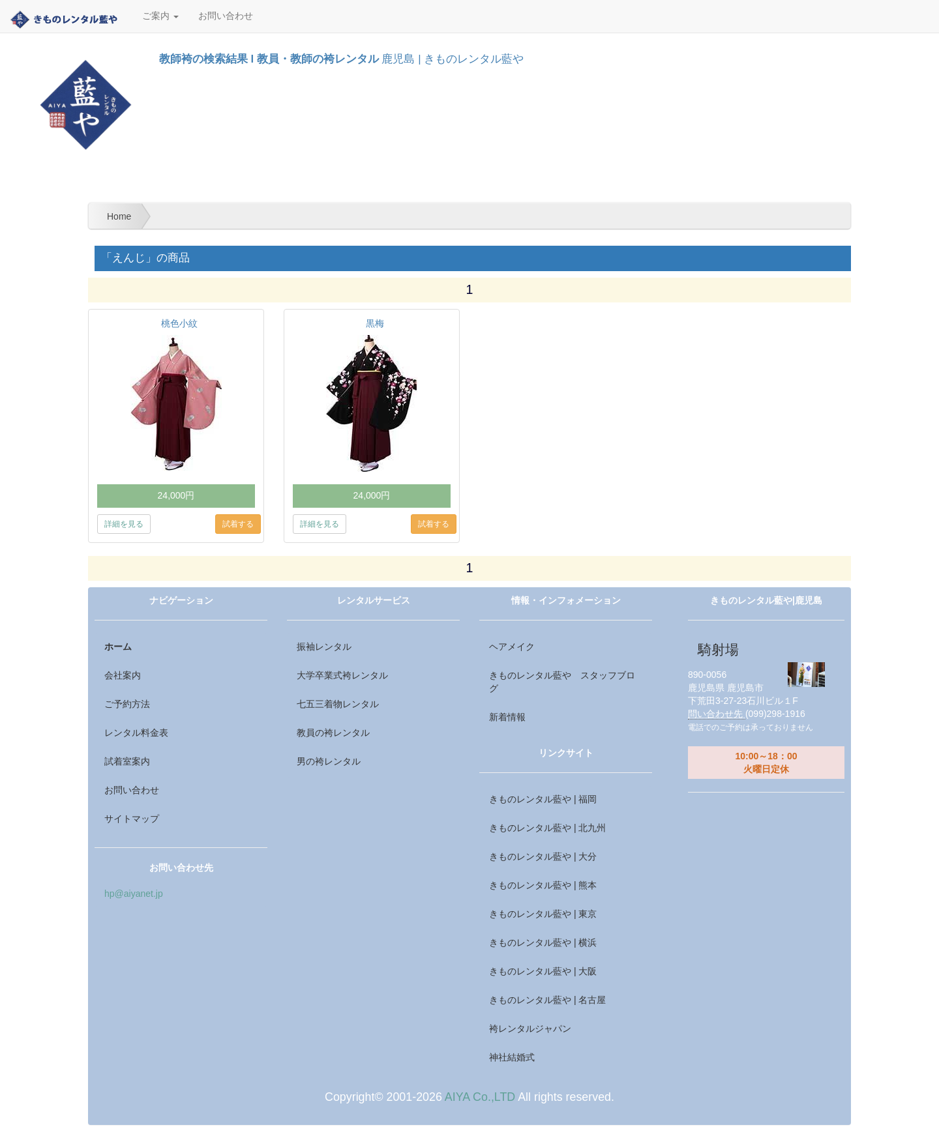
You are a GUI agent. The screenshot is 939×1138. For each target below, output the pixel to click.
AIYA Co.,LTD (480, 1096)
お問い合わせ (225, 16)
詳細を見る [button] (123, 524)
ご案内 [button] (160, 16)
